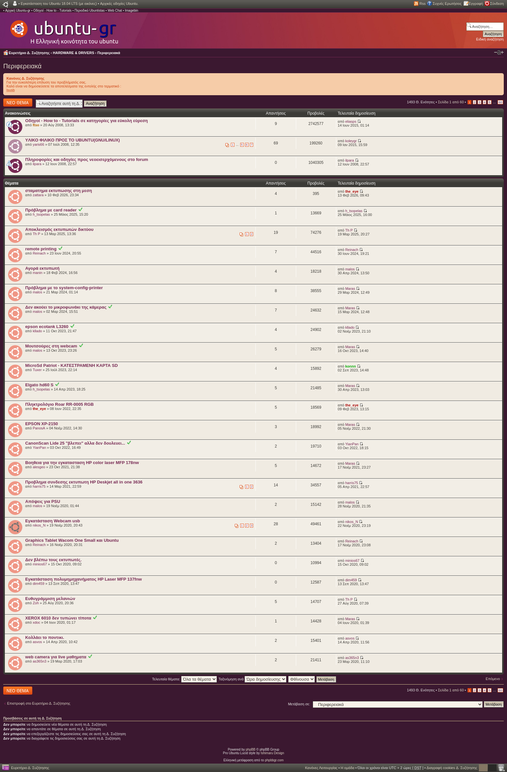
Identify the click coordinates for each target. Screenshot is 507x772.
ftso (36, 125)
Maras (350, 288)
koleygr (351, 141)
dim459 (38, 583)
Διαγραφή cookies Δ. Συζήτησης (451, 768)
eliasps (350, 121)
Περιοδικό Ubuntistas (89, 10)
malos (350, 269)
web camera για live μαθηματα (55, 656)
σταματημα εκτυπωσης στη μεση (58, 190)
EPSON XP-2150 (41, 423)
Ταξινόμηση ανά (253, 679)
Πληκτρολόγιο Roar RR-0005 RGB (59, 404)
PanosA (39, 428)
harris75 (39, 486)
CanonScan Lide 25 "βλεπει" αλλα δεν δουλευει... (75, 443)
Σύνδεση (497, 4)
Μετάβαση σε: (299, 704)
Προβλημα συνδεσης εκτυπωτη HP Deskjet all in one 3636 (84, 482)
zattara (38, 195)
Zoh (36, 603)
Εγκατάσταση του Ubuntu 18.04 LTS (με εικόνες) (59, 4)
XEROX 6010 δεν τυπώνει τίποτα (58, 618)
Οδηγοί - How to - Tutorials (52, 10)
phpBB (250, 749)
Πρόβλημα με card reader (51, 210)
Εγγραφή (476, 4)
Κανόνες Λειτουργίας (321, 768)
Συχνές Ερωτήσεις (447, 4)
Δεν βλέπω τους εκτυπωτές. (53, 559)
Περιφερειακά (108, 53)
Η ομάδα (347, 768)
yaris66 (38, 144)
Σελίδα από (451, 102)
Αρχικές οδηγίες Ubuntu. (119, 4)
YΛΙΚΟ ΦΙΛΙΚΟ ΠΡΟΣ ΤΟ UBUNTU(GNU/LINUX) (72, 140)
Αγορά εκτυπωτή (42, 268)
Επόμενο (493, 679)
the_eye (352, 191)
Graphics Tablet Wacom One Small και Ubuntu (72, 540)
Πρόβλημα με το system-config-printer (64, 287)
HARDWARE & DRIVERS (73, 53)
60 (500, 102)
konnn (350, 366)
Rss (422, 4)
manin (37, 273)
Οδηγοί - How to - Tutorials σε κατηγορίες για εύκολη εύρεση (86, 120)
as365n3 (39, 661)
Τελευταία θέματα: (184, 679)
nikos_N (39, 525)
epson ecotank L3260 (46, 326)
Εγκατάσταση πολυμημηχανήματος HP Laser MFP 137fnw (83, 579)
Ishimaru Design (272, 753)
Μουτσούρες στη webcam (51, 346)
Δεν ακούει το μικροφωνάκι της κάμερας (65, 307)
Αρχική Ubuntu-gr (17, 10)
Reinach (39, 253)
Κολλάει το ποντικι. (44, 637)
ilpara (37, 164)
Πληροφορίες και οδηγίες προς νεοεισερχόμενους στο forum (86, 159)
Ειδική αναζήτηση (490, 39)
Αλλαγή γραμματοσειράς (499, 52)
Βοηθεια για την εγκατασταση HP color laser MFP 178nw (82, 462)
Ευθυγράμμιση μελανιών (50, 598)
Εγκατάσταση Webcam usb (52, 520)
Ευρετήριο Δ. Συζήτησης (29, 53)
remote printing (41, 248)
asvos (37, 642)
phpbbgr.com (274, 760)
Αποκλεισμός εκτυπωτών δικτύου (59, 229)
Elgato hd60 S (39, 384)
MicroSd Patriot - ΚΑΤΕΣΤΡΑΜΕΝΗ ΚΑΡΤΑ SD (71, 365)
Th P (36, 234)
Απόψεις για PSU (42, 501)
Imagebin (131, 10)
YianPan (39, 447)
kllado (37, 331)
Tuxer (37, 370)
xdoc (36, 622)
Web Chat (115, 10)
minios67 (40, 564)
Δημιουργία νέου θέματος (17, 102)
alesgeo (39, 467)
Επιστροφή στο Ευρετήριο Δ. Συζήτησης (38, 703)
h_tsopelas (41, 214)
